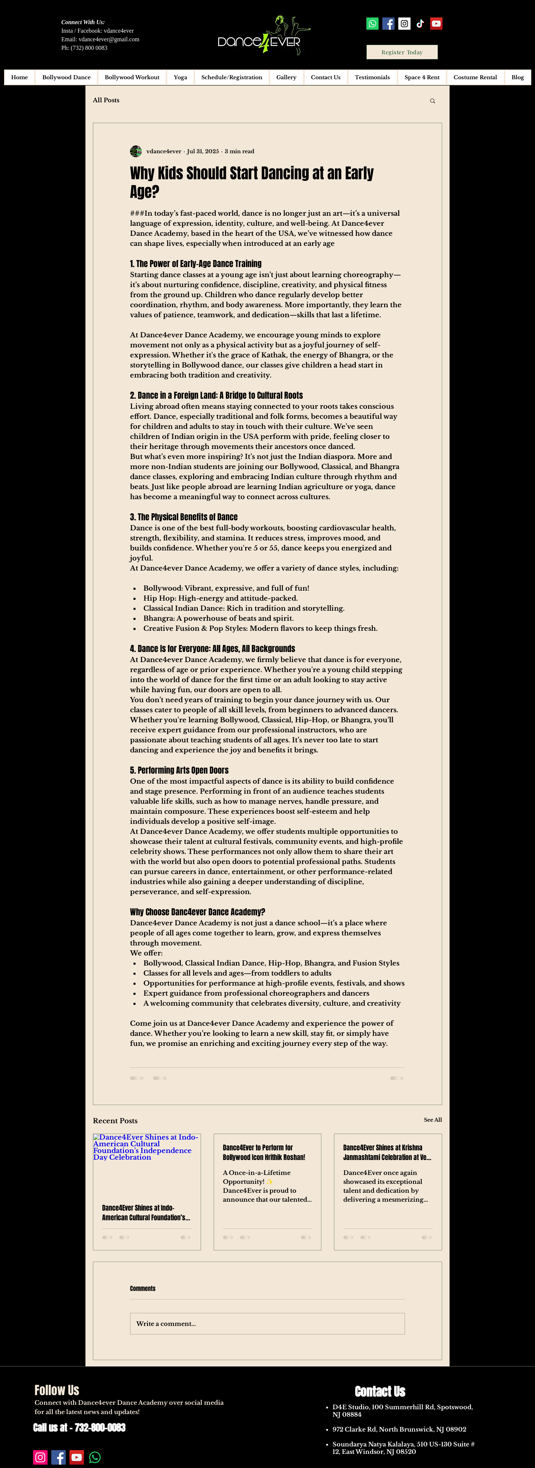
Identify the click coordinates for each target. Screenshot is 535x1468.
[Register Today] (402, 52)
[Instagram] (40, 1457)
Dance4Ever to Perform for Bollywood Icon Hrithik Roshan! (264, 1152)
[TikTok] (420, 23)
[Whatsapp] (372, 23)
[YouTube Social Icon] (436, 23)
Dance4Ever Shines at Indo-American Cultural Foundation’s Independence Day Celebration (143, 1213)
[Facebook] (58, 1457)
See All (433, 1120)
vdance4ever (119, 31)
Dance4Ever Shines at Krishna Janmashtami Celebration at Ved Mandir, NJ (386, 1152)
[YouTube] (76, 1457)
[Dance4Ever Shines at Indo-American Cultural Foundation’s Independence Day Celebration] (147, 1164)
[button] (432, 100)
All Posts (106, 100)
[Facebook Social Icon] (388, 23)
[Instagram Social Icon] (404, 23)
